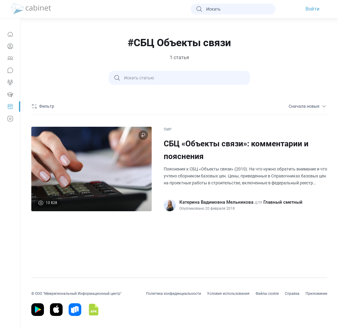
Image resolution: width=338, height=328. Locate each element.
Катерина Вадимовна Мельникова (216, 202)
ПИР (168, 129)
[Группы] (10, 82)
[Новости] (10, 34)
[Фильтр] (43, 106)
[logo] (31, 9)
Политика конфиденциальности (173, 293)
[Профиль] (10, 46)
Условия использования (228, 293)
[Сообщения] (10, 70)
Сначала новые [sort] (308, 106)
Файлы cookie (267, 293)
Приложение (316, 293)
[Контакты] (10, 58)
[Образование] (10, 94)
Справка (292, 293)
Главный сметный (282, 202)
